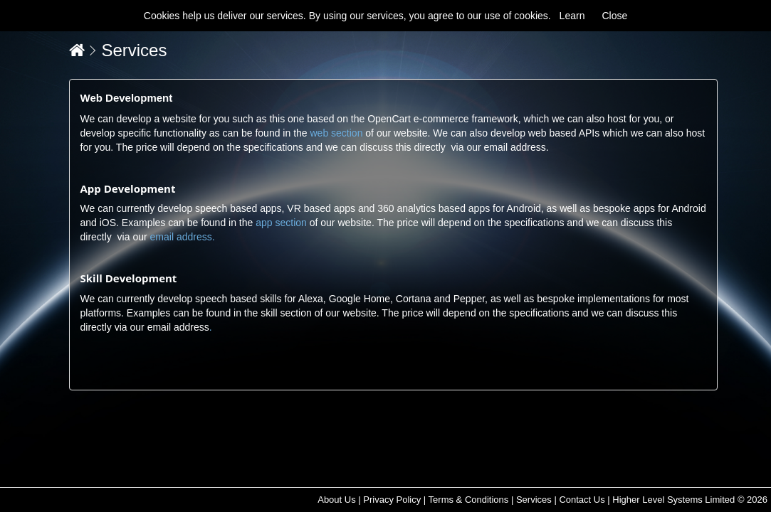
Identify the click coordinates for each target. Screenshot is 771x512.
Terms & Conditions (469, 499)
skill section (286, 313)
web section (336, 133)
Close (614, 15)
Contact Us (581, 499)
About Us (336, 499)
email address (515, 147)
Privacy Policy (392, 499)
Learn (572, 15)
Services (134, 50)
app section (281, 222)
